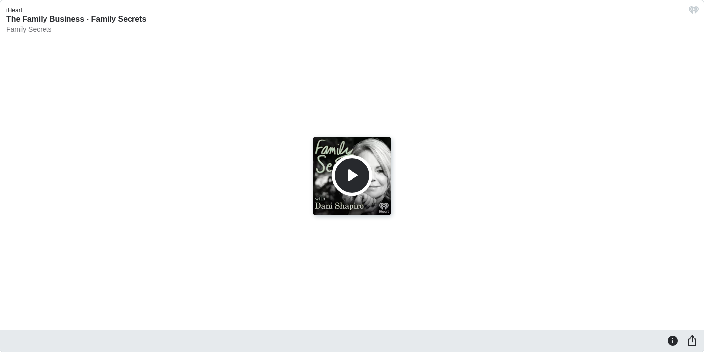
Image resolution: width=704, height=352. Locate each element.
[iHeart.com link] (694, 12)
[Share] (692, 340)
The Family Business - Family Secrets (76, 19)
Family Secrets (29, 29)
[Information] (672, 340)
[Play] (352, 175)
